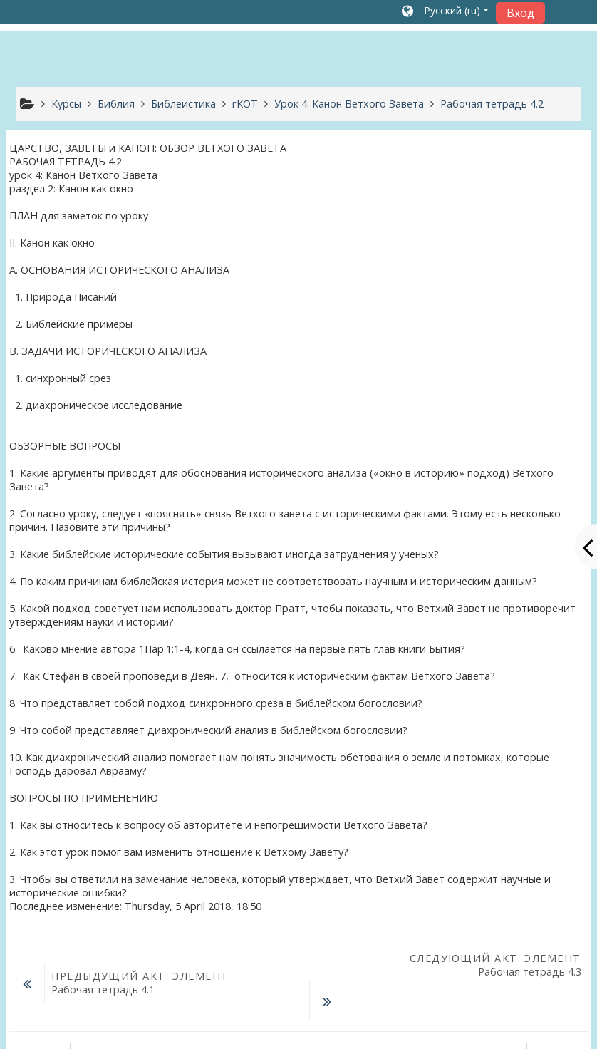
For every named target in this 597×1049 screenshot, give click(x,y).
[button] (445, 12)
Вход (520, 13)
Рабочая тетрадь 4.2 (492, 103)
